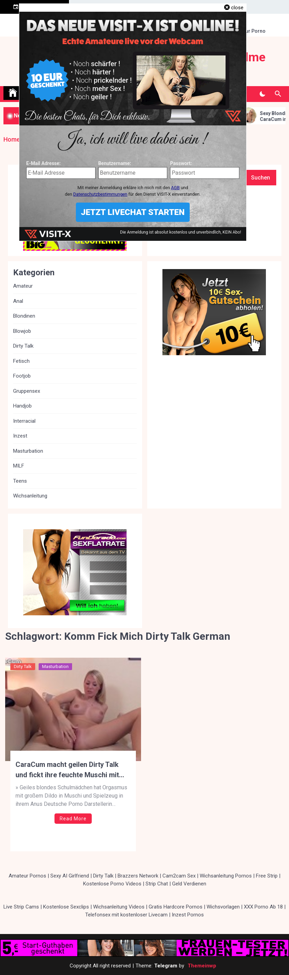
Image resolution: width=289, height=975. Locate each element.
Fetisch (21, 361)
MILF (18, 466)
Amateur (23, 286)
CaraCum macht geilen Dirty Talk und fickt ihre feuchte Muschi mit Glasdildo (67, 770)
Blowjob (22, 331)
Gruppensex (26, 391)
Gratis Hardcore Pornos (175, 907)
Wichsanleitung (30, 496)
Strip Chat (157, 884)
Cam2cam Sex (179, 876)
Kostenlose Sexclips (66, 907)
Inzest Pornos (188, 915)
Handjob (22, 406)
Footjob (22, 376)
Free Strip (267, 876)
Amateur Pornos (27, 876)
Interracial (24, 421)
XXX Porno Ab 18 (263, 907)
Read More (73, 818)
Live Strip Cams (21, 907)
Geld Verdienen (189, 884)
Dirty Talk (23, 666)
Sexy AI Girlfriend (69, 876)
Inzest (20, 436)
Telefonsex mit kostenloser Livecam (126, 915)
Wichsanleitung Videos (118, 907)
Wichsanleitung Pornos (226, 876)
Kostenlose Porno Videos (112, 884)
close (237, 7)
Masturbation (55, 666)
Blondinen (24, 316)
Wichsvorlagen (223, 907)
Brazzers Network (138, 876)
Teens (20, 481)
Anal (18, 301)
